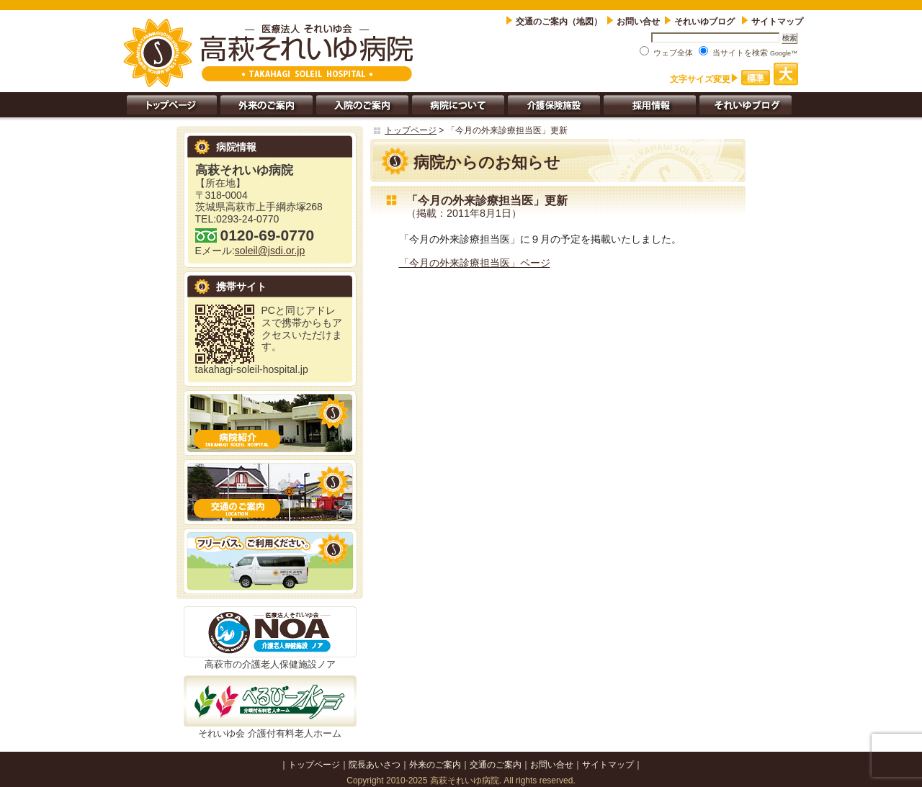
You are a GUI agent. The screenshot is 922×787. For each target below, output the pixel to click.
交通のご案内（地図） (559, 22)
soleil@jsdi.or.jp (270, 250)
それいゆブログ (705, 22)
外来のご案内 (435, 765)
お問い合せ (638, 22)
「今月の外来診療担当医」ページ (474, 263)
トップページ (411, 130)
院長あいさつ (374, 765)
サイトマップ (777, 22)
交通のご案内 (496, 765)
